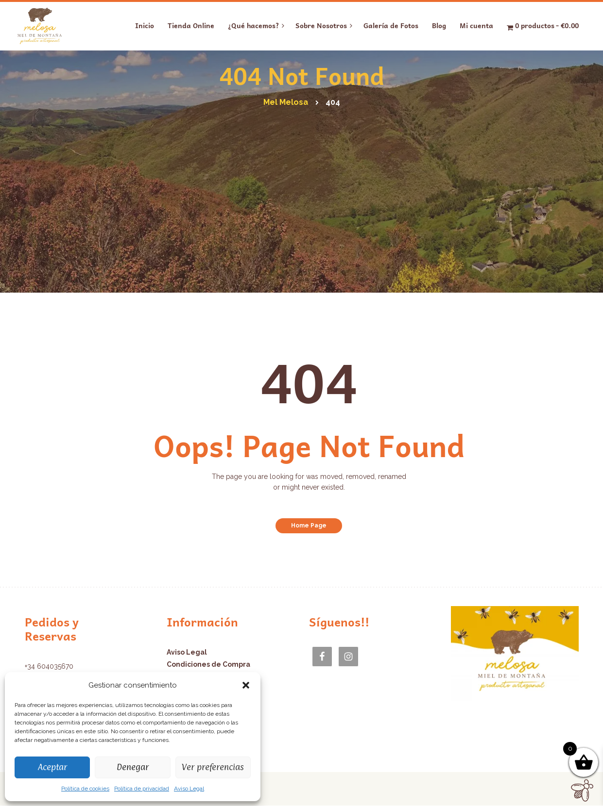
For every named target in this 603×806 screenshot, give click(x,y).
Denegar (133, 767)
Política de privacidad (141, 788)
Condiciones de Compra (208, 664)
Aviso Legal (189, 788)
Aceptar (52, 767)
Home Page (309, 525)
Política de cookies (85, 788)
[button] (246, 685)
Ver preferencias (213, 767)
